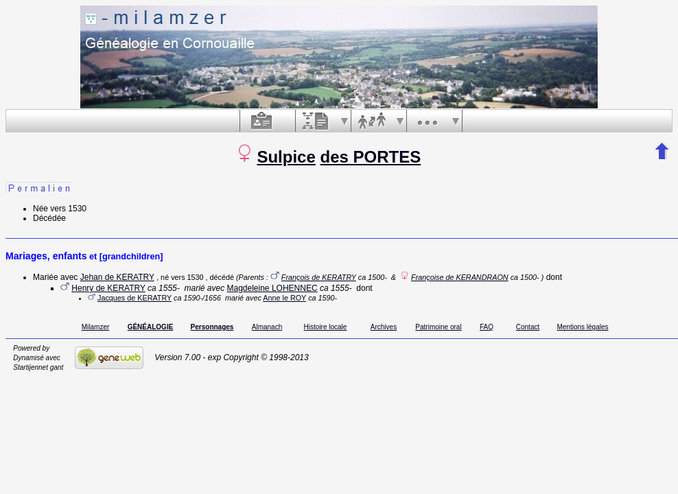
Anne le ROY (284, 298)
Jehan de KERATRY (117, 277)
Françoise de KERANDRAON (459, 277)
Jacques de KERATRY (134, 298)
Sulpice (286, 157)
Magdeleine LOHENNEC (272, 288)
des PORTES (370, 157)
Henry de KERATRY (108, 288)
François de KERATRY (318, 277)
